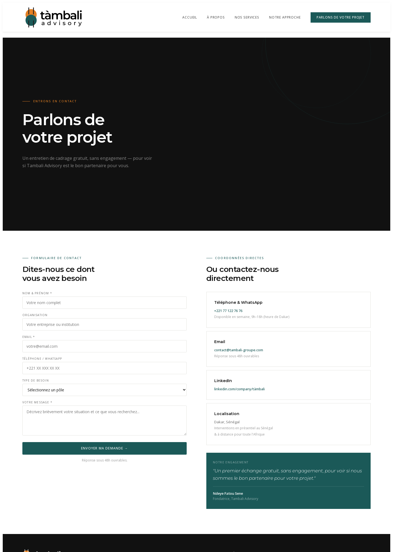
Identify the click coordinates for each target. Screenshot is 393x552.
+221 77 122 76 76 (228, 310)
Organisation (34, 315)
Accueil (189, 17)
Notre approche (285, 17)
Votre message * (37, 402)
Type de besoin (35, 380)
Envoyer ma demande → (104, 448)
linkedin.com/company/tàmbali (239, 388)
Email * (28, 336)
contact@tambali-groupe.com (238, 349)
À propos (216, 17)
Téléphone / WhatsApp (42, 358)
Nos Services (247, 17)
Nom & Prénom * (37, 293)
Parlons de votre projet (341, 17)
